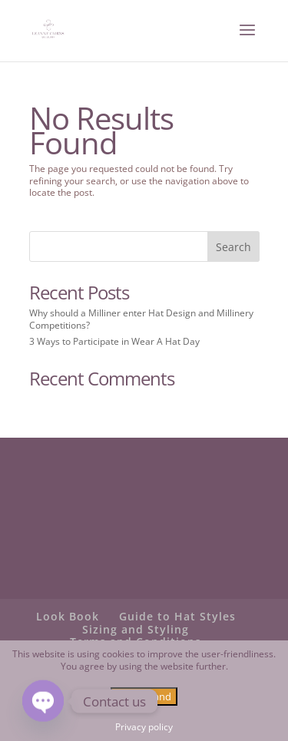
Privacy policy (144, 727)
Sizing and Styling (135, 629)
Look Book (67, 616)
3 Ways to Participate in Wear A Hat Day (114, 341)
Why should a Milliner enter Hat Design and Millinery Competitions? (141, 319)
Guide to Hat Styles (177, 616)
